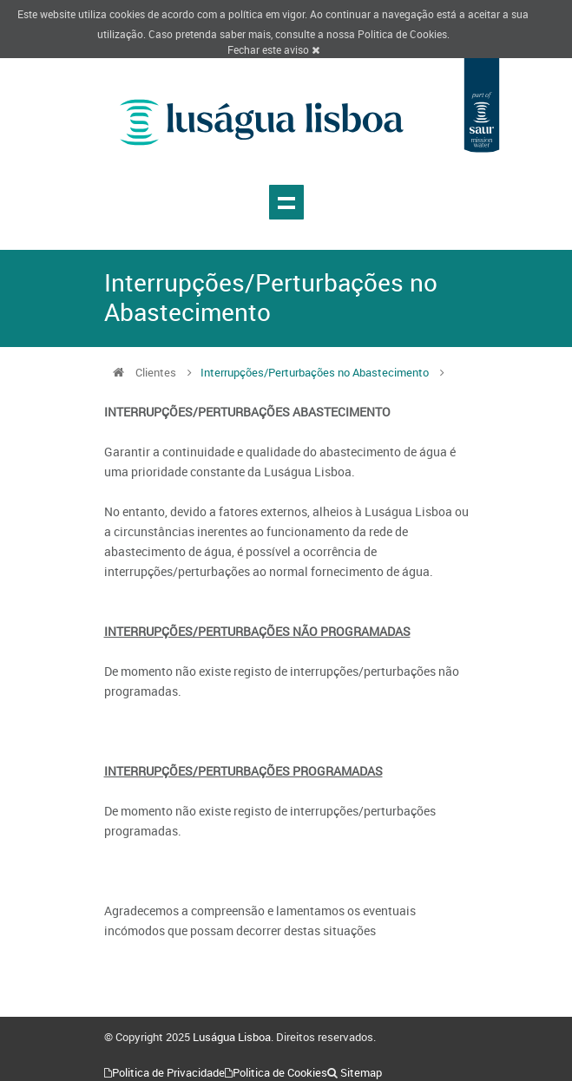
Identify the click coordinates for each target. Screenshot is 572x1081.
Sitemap (361, 1072)
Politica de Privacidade (168, 1072)
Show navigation (286, 202)
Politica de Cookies (402, 34)
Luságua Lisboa (232, 1037)
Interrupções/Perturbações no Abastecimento (315, 372)
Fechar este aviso (273, 49)
